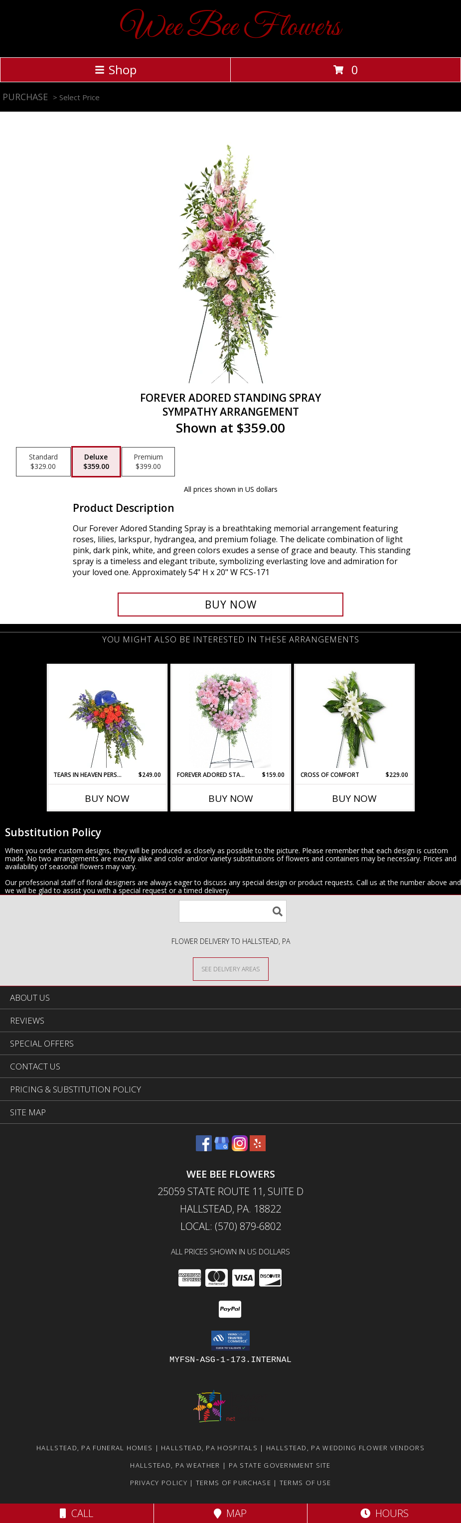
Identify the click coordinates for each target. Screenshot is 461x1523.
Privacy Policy (158, 1482)
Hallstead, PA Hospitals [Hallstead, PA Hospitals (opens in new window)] (209, 1447)
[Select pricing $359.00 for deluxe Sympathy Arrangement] (96, 462)
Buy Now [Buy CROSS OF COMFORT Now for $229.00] (354, 798)
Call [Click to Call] (76, 1513)
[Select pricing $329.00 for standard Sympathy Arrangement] (43, 462)
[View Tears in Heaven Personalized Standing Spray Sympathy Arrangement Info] (107, 717)
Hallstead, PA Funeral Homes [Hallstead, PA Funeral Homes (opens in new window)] (94, 1447)
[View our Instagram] (240, 1148)
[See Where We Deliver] (231, 968)
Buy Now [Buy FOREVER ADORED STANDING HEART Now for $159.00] (230, 798)
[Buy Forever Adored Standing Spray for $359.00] (230, 604)
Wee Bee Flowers (230, 27)
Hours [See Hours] (384, 1513)
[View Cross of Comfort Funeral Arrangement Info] (354, 717)
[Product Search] (233, 911)
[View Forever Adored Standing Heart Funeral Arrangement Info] (230, 717)
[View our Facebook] (204, 1148)
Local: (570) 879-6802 (230, 1226)
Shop (116, 69)
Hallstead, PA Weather (175, 1465)
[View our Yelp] (258, 1148)
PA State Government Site (280, 1465)
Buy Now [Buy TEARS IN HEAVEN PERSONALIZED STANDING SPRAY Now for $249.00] (107, 798)
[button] (230, 1341)
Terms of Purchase (233, 1482)
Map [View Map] (230, 1513)
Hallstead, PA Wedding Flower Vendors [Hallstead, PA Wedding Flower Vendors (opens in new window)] (345, 1447)
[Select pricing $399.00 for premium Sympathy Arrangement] (148, 462)
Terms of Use (305, 1482)
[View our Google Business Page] (222, 1148)
